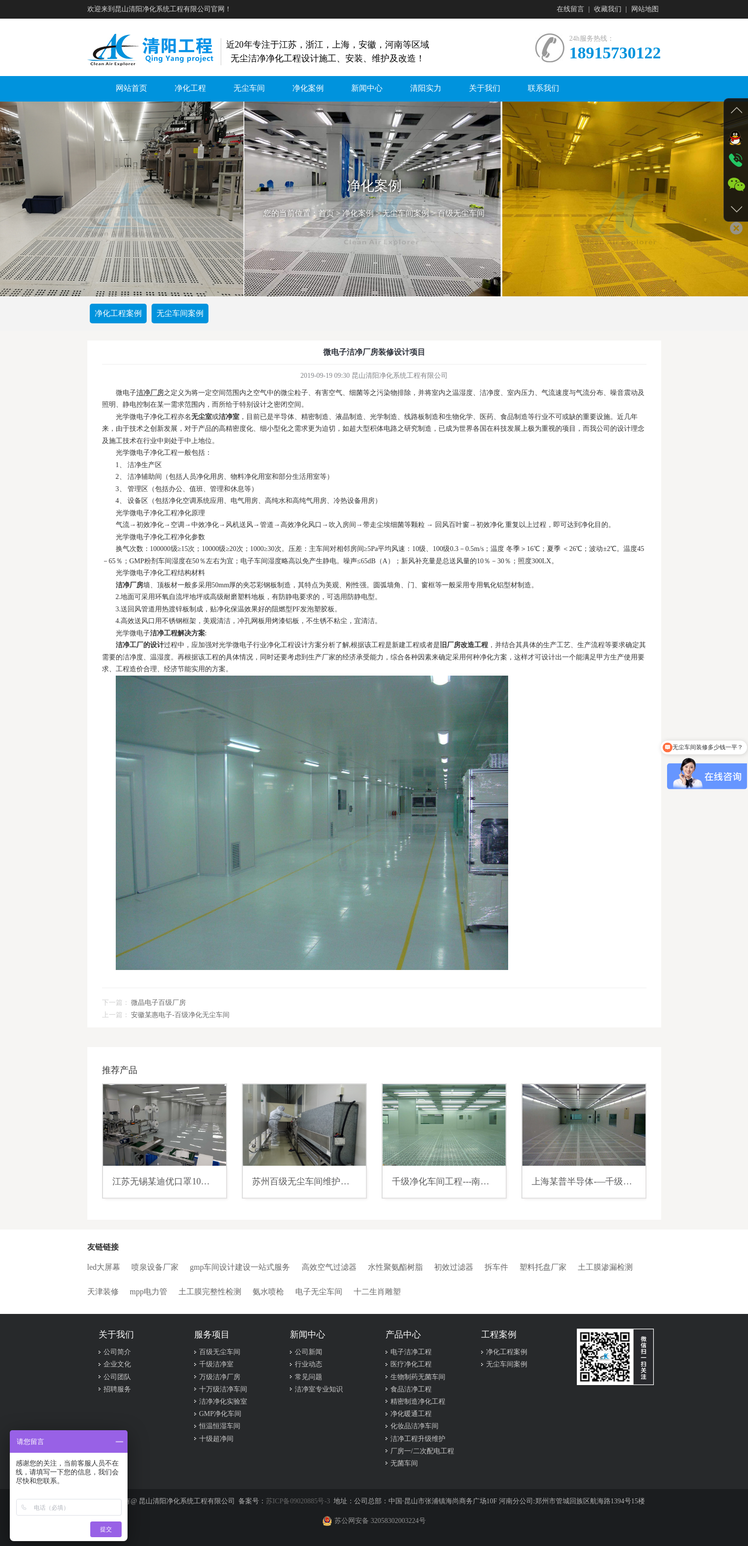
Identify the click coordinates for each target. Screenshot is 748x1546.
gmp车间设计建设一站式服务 (240, 1267)
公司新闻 (308, 1352)
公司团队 (117, 1377)
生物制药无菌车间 (417, 1377)
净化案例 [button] (308, 88)
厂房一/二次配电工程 (422, 1451)
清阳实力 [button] (425, 88)
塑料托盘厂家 (543, 1267)
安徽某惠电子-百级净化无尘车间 (180, 1015)
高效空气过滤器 (329, 1267)
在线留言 (570, 9)
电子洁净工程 (411, 1352)
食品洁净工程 (411, 1389)
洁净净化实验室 (223, 1401)
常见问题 (308, 1377)
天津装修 (103, 1291)
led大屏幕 (104, 1267)
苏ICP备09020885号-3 (298, 1501)
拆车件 (496, 1267)
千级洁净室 (216, 1364)
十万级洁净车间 (223, 1389)
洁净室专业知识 (319, 1389)
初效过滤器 (453, 1267)
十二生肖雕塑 (377, 1291)
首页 (326, 214)
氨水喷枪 (268, 1291)
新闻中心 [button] (367, 88)
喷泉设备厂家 (155, 1267)
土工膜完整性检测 (210, 1291)
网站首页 (131, 88)
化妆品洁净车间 (414, 1426)
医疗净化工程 (411, 1364)
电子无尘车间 (318, 1291)
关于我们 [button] (484, 88)
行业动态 (308, 1364)
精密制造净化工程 (417, 1401)
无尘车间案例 (405, 214)
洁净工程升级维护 (417, 1438)
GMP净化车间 (220, 1413)
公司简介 (117, 1352)
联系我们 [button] (543, 88)
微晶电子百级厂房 (158, 1002)
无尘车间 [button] (249, 88)
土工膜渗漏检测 (605, 1267)
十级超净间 (216, 1438)
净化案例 (358, 214)
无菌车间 (404, 1463)
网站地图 (645, 9)
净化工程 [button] (190, 88)
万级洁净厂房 (219, 1377)
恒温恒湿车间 (219, 1426)
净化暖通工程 (411, 1413)
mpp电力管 (148, 1291)
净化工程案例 (118, 313)
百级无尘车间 (461, 214)
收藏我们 (607, 9)
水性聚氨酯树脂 (395, 1267)
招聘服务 (117, 1389)
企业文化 (117, 1364)
